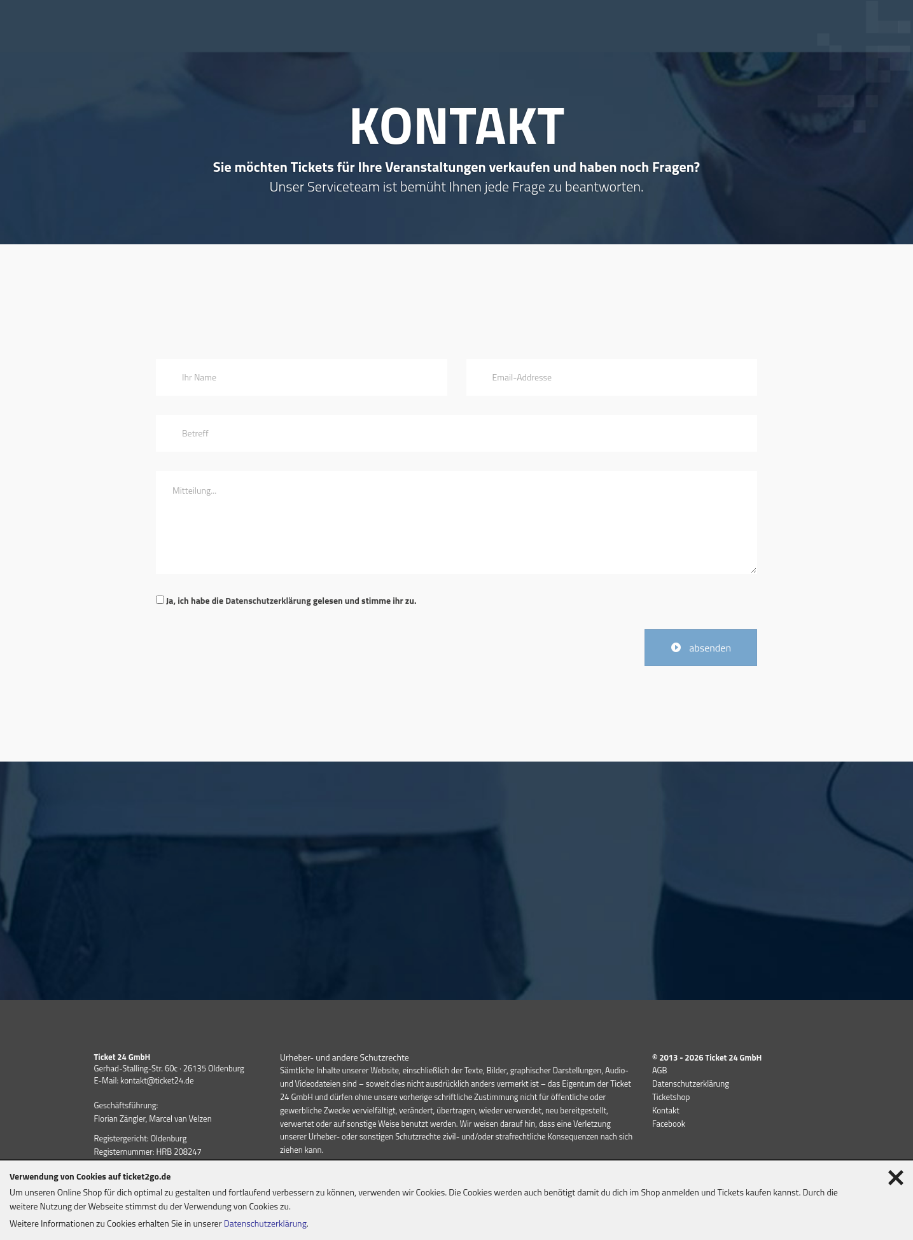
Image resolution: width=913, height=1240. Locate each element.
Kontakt (666, 1110)
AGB (659, 1070)
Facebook (668, 1123)
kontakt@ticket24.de (156, 1080)
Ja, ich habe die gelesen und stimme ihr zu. (286, 600)
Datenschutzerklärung (268, 600)
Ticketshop (671, 1096)
